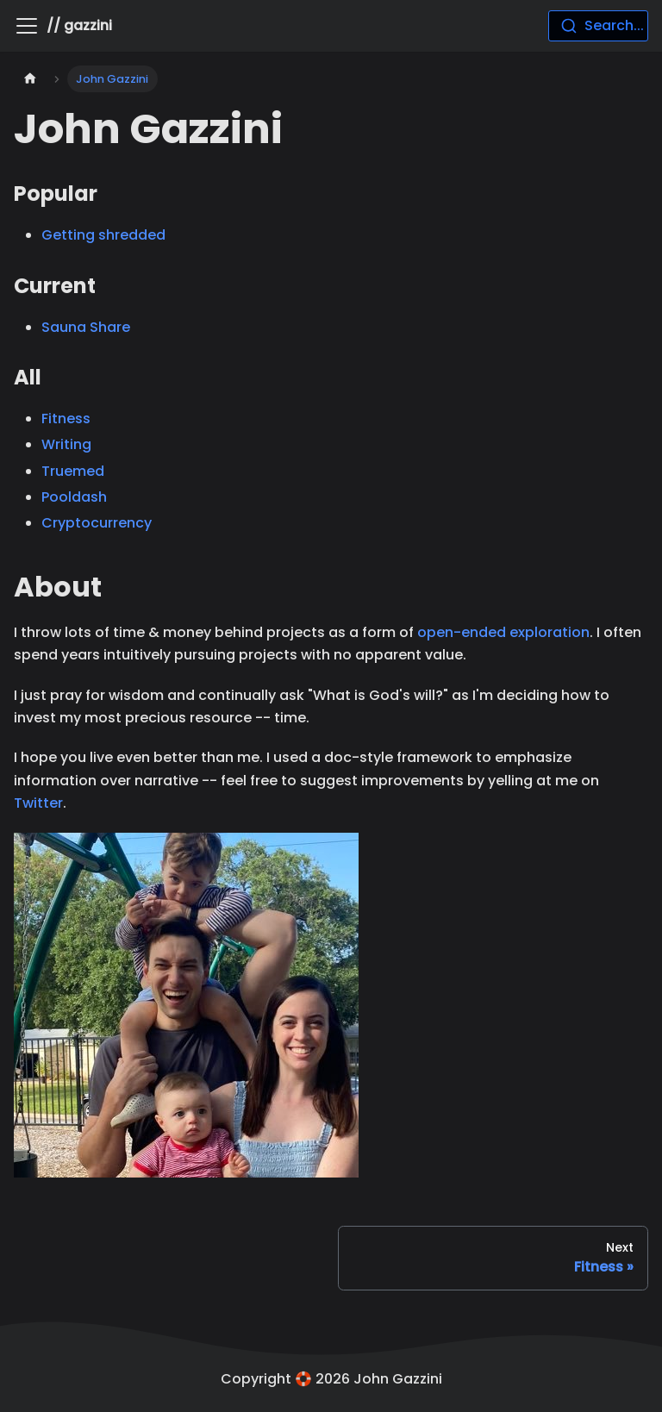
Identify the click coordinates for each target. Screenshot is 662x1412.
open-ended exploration (503, 632)
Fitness (66, 418)
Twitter (38, 803)
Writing (66, 444)
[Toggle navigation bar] (27, 26)
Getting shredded (103, 235)
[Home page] (30, 79)
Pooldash (74, 497)
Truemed (72, 471)
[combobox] (598, 25)
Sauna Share (85, 327)
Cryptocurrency (96, 523)
